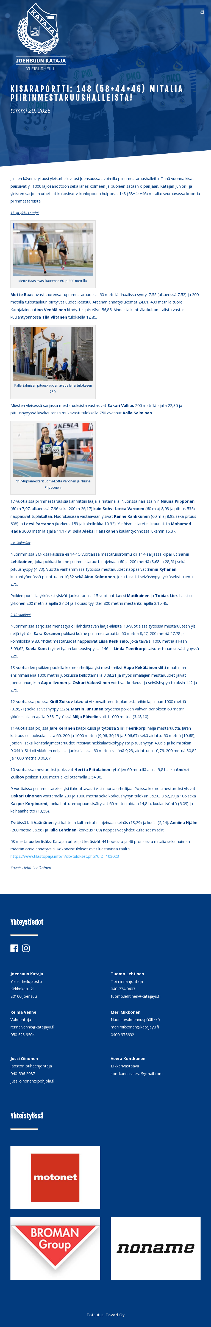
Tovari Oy (115, 1314)
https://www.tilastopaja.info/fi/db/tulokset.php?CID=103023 (64, 856)
